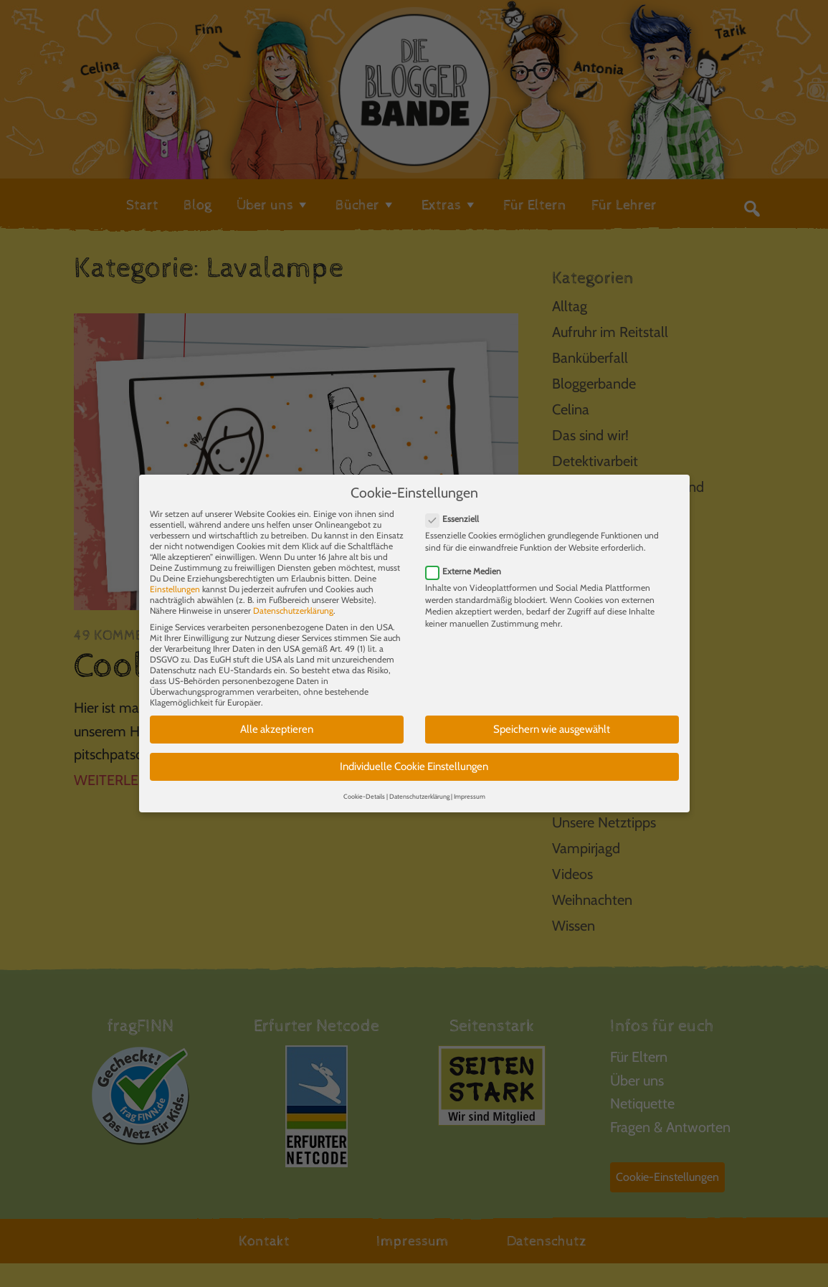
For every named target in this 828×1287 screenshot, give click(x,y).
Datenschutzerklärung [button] (419, 786)
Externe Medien (467, 561)
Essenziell (456, 509)
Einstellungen (175, 579)
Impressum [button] (469, 786)
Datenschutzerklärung (293, 601)
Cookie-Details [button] (364, 786)
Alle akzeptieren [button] (276, 719)
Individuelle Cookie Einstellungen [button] (414, 756)
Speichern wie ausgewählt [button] (551, 719)
